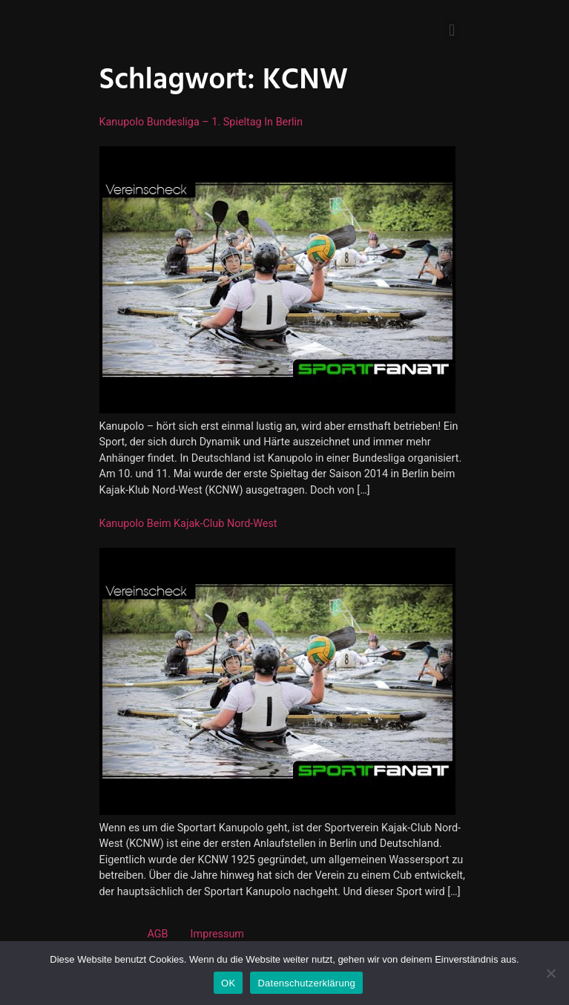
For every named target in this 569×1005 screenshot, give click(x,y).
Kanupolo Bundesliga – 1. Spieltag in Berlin (201, 122)
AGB (158, 934)
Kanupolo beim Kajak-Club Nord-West (188, 523)
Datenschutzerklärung (306, 983)
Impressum (217, 934)
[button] (451, 30)
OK (228, 983)
